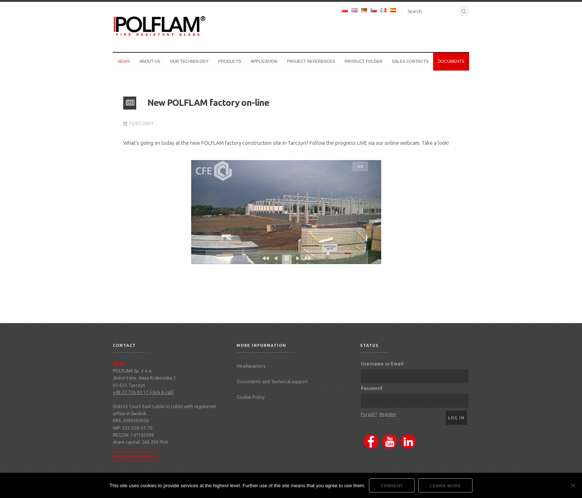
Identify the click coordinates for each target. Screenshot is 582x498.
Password (371, 388)
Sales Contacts (410, 61)
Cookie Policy (251, 397)
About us (150, 61)
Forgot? (369, 414)
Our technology (189, 61)
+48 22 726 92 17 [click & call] (143, 392)
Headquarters (251, 366)
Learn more (445, 486)
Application (264, 61)
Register (388, 414)
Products (229, 61)
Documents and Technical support (272, 381)
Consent (391, 486)
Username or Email (382, 363)
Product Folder (363, 61)
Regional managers (135, 456)
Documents (451, 61)
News (124, 61)
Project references (311, 61)
